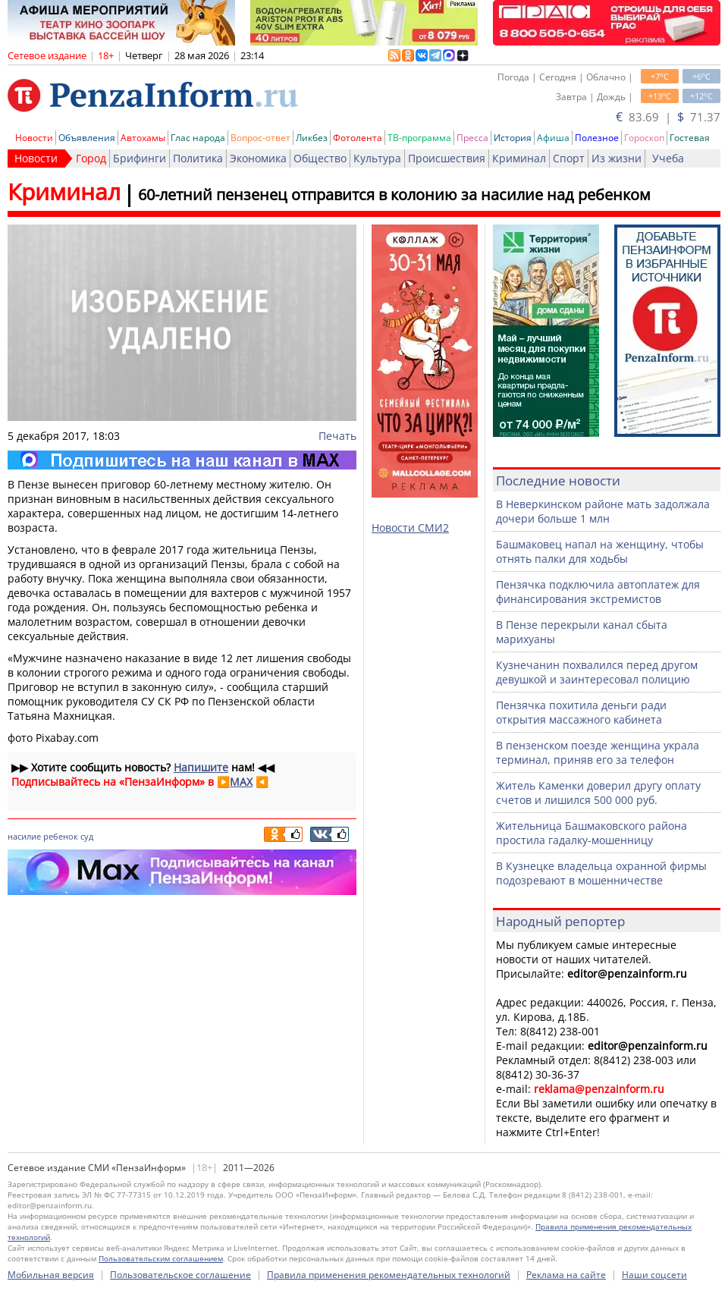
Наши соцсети (654, 1274)
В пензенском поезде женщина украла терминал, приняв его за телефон (597, 752)
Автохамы (143, 137)
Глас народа (198, 137)
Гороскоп (644, 137)
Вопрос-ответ (260, 137)
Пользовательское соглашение (180, 1274)
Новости (34, 137)
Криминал (519, 158)
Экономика (258, 158)
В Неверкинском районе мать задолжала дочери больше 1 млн (603, 511)
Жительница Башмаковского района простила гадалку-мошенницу (591, 832)
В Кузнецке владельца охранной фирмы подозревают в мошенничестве (601, 873)
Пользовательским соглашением (161, 1258)
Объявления (86, 137)
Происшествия (446, 158)
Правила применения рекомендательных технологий (388, 1274)
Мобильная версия (51, 1274)
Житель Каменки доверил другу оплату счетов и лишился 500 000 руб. (598, 792)
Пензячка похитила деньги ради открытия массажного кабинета (581, 712)
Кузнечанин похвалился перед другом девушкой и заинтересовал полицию (597, 672)
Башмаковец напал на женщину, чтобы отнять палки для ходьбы (600, 551)
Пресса (472, 137)
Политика (198, 158)
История (513, 137)
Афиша (553, 137)
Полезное (597, 137)
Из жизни (617, 158)
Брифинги (139, 158)
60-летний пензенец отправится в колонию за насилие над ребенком (394, 194)
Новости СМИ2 (410, 527)
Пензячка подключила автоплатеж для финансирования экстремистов (598, 591)
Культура (377, 158)
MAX (241, 781)
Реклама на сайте (566, 1274)
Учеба (668, 158)
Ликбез (312, 137)
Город (91, 158)
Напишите (201, 767)
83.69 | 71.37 (668, 116)
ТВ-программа (419, 137)
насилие (24, 836)
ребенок (60, 836)
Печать (337, 436)
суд (86, 836)
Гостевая (690, 137)
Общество (320, 158)
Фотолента (357, 137)
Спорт (569, 158)
